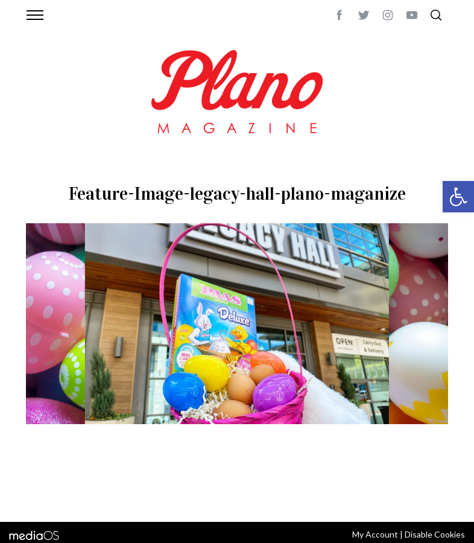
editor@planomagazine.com (83, 496)
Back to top (425, 482)
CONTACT (74, 482)
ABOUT (39, 482)
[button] (458, 196)
